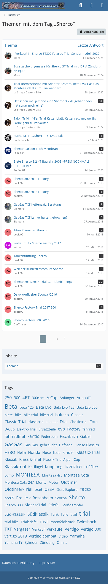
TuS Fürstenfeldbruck (57, 522)
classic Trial (57, 421)
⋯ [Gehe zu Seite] (50, 339)
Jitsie (56, 452)
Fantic (33, 436)
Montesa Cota (76, 475)
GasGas (13, 444)
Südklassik (38, 514)
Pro (19, 497)
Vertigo (72, 529)
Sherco (77, 497)
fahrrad (89, 429)
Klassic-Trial (88, 452)
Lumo (9, 475)
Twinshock (86, 521)
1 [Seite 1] (43, 339)
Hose (46, 452)
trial (84, 513)
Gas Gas (31, 445)
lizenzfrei (73, 466)
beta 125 (27, 407)
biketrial (46, 415)
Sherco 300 (14, 505)
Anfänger (67, 397)
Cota (93, 421)
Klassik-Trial (30, 459)
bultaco (62, 414)
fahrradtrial (15, 436)
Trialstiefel (29, 522)
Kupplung (53, 466)
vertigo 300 (91, 529)
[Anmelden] (91, 5)
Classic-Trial (15, 421)
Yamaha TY (13, 542)
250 (8, 397)
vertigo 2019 (16, 536)
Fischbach (69, 436)
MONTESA (28, 474)
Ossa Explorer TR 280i (74, 489)
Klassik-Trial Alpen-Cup (61, 459)
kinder (68, 452)
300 (17, 397)
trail (73, 514)
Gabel (85, 436)
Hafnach (66, 445)
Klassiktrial (15, 466)
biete (9, 415)
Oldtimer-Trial (18, 489)
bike (18, 415)
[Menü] (102, 5)
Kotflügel (35, 466)
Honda (34, 452)
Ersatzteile (47, 429)
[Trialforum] (33, 5)
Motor (54, 482)
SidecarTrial (35, 504)
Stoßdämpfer (72, 505)
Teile (64, 514)
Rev (27, 498)
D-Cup (10, 429)
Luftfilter (91, 466)
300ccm (38, 397)
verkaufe (54, 529)
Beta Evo (44, 407)
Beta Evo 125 (64, 407)
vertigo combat (42, 536)
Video (63, 536)
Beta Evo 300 (87, 407)
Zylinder (31, 542)
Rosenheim (43, 497)
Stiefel (54, 504)
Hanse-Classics (87, 445)
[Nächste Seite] (64, 339)
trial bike (12, 522)
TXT (8, 529)
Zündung (47, 542)
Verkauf (38, 529)
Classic (77, 414)
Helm (21, 452)
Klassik (11, 459)
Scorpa (61, 498)
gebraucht (48, 445)
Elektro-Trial (27, 429)
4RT (26, 397)
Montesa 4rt (52, 475)
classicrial (36, 421)
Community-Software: (54, 577)
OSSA (49, 489)
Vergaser (22, 529)
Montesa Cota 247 (19, 482)
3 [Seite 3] (57, 339)
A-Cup (52, 397)
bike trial (31, 415)
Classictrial (78, 421)
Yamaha (77, 536)
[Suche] (80, 5)
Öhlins (62, 542)
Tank (55, 514)
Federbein (49, 436)
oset (38, 489)
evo (61, 429)
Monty (41, 482)
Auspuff (84, 397)
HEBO (10, 452)
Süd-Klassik (15, 514)
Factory (73, 429)
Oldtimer (69, 482)
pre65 (9, 498)
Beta (11, 406)
